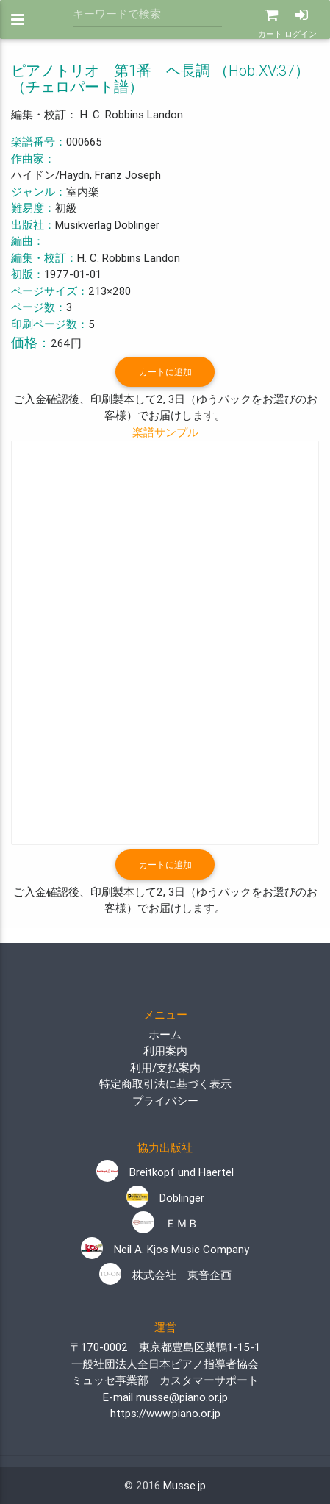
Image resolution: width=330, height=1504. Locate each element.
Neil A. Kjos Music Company (165, 1249)
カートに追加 (165, 371)
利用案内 (165, 1051)
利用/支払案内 (165, 1067)
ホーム (165, 1034)
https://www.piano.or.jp (165, 1413)
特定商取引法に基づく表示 (165, 1084)
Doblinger (165, 1198)
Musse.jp (184, 1485)
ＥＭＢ (165, 1223)
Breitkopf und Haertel (165, 1172)
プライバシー (165, 1101)
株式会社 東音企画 (165, 1275)
